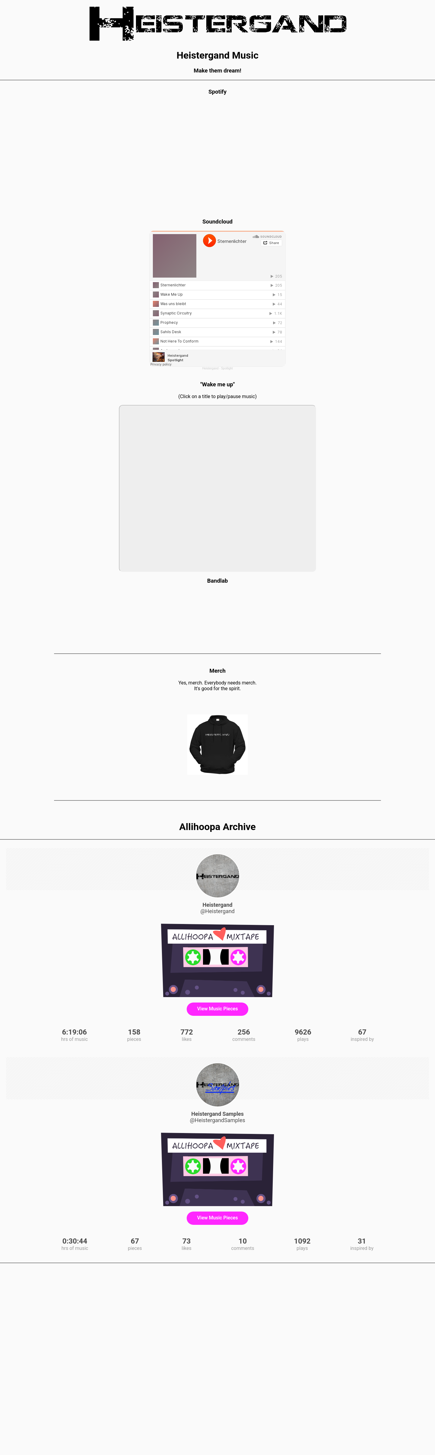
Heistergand (210, 368)
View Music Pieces (217, 1009)
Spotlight (227, 368)
